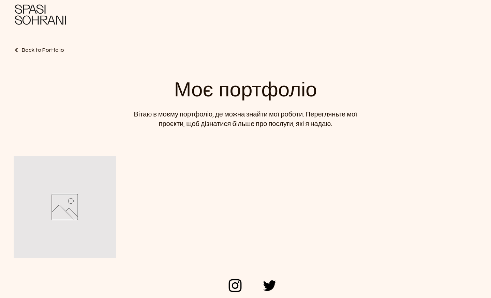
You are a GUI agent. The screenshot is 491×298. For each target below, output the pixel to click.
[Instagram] (235, 285)
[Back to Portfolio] (39, 50)
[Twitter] (269, 285)
